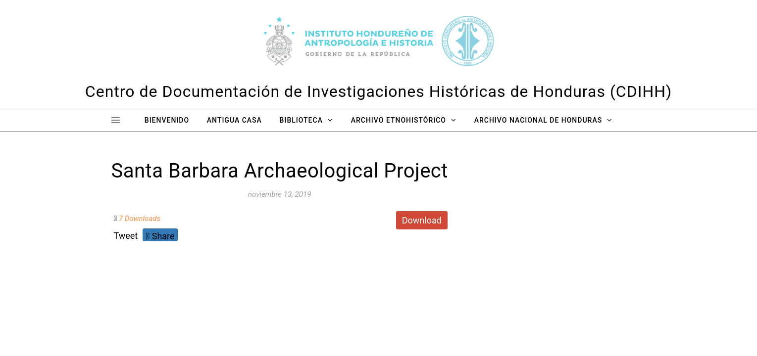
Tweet (126, 235)
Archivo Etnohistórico (398, 120)
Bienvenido (167, 120)
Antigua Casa (234, 120)
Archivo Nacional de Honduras (538, 120)
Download (422, 220)
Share (160, 236)
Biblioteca (301, 120)
